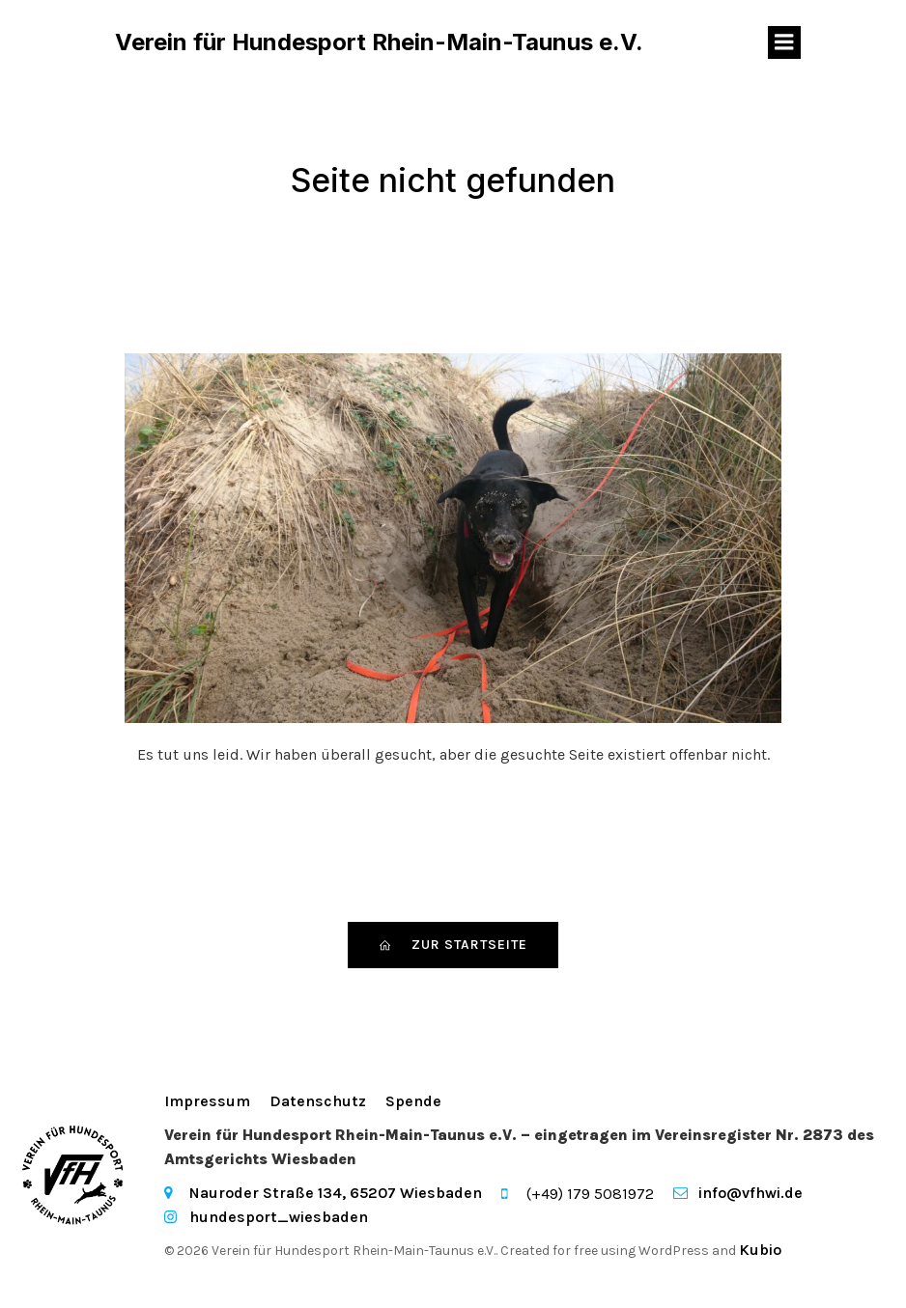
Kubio (760, 1251)
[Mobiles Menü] (784, 43)
